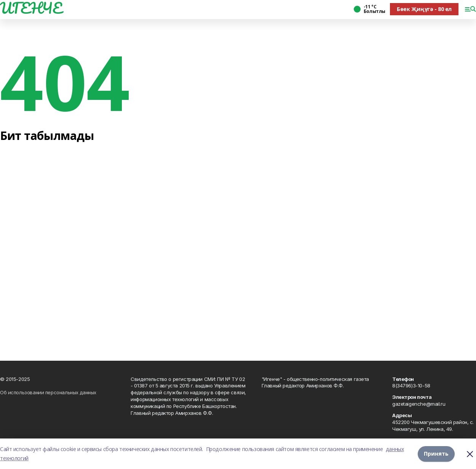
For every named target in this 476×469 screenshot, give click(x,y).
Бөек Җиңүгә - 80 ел (424, 9)
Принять (436, 453)
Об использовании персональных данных (48, 392)
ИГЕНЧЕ (31, 8)
